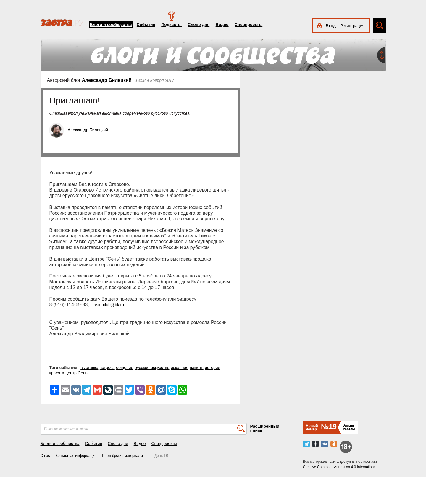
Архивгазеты (349, 427)
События (146, 24)
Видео (222, 24)
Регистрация (352, 25)
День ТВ (161, 456)
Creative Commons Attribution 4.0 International (340, 467)
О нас (45, 456)
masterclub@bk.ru (107, 304)
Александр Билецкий (107, 80)
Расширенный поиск (265, 428)
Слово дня (198, 24)
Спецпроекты (248, 24)
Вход (331, 25)
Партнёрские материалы (122, 456)
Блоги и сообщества (111, 24)
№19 (329, 426)
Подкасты (171, 24)
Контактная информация (76, 456)
